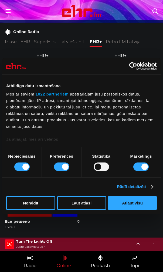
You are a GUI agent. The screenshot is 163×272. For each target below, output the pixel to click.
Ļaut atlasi (81, 203)
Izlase (11, 41)
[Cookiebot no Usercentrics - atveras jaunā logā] (133, 66)
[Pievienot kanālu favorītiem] (78, 221)
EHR (25, 41)
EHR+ (96, 41)
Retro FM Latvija (123, 41)
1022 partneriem (52, 94)
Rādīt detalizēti (131, 186)
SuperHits (45, 41)
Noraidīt (30, 203)
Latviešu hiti (72, 41)
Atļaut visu (132, 203)
